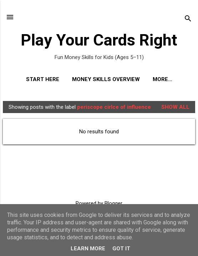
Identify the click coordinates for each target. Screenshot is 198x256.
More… (162, 79)
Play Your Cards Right (99, 40)
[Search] (188, 19)
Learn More (88, 248)
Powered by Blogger (99, 203)
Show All (175, 107)
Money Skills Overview (106, 79)
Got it (121, 248)
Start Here (42, 79)
